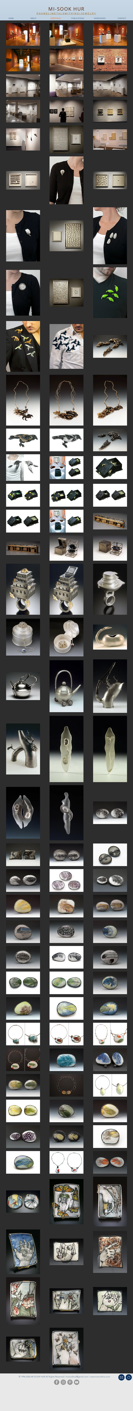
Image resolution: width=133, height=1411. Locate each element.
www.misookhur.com (100, 1376)
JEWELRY (88, 13)
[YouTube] (76, 1382)
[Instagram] (63, 1382)
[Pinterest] (70, 1382)
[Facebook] (56, 1382)
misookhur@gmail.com (77, 1376)
